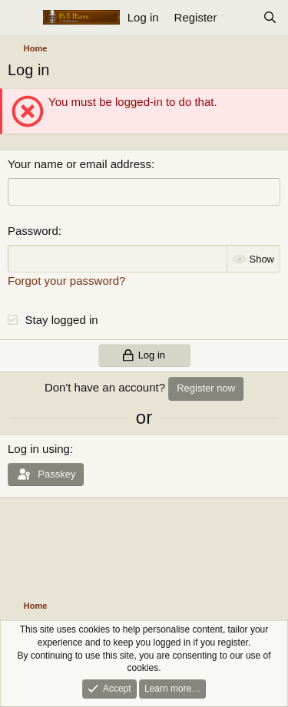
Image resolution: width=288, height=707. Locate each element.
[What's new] (239, 17)
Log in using (39, 448)
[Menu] (21, 17)
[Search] (270, 17)
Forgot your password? (66, 280)
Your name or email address (79, 163)
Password (33, 230)
